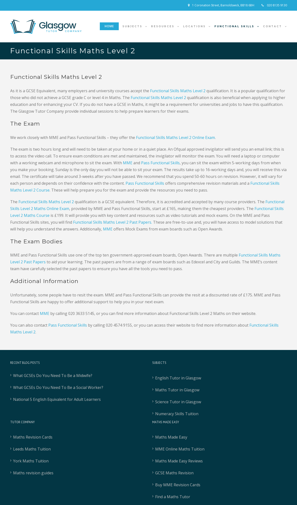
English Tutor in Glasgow (178, 378)
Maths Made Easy (171, 437)
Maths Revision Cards (32, 437)
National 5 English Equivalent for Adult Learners (57, 399)
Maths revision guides (33, 473)
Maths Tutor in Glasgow (177, 390)
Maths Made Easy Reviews (179, 461)
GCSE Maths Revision (174, 473)
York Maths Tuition (31, 461)
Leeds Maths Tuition (32, 449)
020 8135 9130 (276, 5)
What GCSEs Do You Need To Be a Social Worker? (58, 387)
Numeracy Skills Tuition (176, 413)
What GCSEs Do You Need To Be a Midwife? (52, 375)
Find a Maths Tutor (172, 496)
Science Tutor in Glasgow (178, 401)
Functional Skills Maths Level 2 (158, 97)
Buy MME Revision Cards (177, 484)
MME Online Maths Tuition (179, 449)
